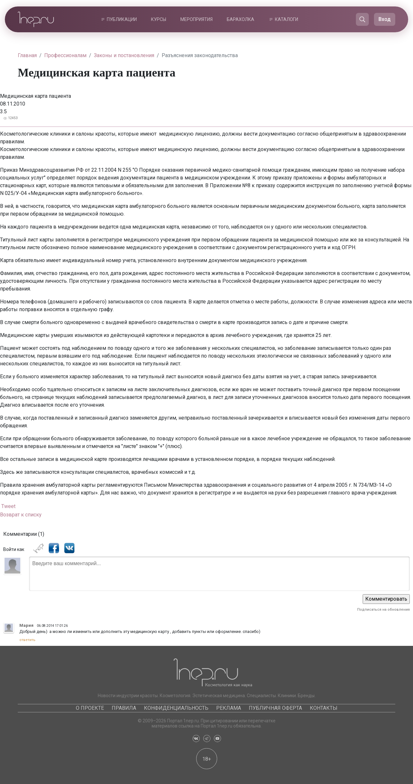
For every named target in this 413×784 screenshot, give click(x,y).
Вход (384, 19)
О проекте (90, 708)
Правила (124, 708)
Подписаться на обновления (383, 609)
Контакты (323, 708)
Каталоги (286, 19)
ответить (27, 640)
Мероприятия (196, 19)
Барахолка (240, 19)
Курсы (158, 19)
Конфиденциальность (176, 708)
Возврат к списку (21, 515)
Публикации (122, 19)
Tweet (8, 506)
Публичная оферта (275, 708)
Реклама (228, 708)
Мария (26, 625)
